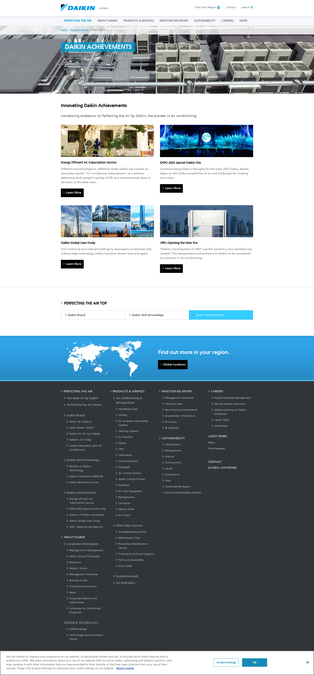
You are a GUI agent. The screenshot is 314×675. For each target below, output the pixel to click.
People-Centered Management (231, 397)
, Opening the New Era (84, 526)
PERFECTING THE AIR (78, 20)
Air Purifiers (124, 437)
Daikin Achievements (209, 315)
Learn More (73, 192)
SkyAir (121, 443)
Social (167, 468)
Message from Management (84, 550)
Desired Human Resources (228, 403)
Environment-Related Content (181, 492)
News (71, 592)
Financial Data (172, 403)
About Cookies (125, 668)
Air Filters (123, 515)
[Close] (307, 662)
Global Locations (174, 364)
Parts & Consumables (130, 559)
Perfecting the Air (79, 30)
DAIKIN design (76, 629)
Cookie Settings (226, 662)
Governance (170, 474)
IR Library (169, 421)
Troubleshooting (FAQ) (131, 531)
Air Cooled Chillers (128, 473)
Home (64, 30)
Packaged (123, 467)
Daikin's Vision (76, 568)
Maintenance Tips (128, 537)
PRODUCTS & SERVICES (138, 20)
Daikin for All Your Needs (83, 433)
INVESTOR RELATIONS (174, 20)
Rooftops (122, 485)
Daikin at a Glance (79, 421)
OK (255, 662)
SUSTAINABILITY (204, 20)
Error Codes (124, 565)
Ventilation (124, 455)
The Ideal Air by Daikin (81, 398)
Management (171, 450)
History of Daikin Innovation (85, 514)
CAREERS (227, 20)
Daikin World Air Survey (82, 482)
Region (205, 7)
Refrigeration (125, 497)
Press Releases (216, 448)
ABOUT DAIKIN (107, 20)
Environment (171, 462)
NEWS (243, 20)
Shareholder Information (178, 415)
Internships (219, 425)
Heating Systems (127, 431)
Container (123, 503)
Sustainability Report (176, 486)
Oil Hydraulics (124, 583)
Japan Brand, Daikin (80, 427)
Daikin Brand (76, 315)
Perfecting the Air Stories (83, 405)
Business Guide (76, 580)
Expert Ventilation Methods (84, 476)
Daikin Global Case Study (83, 520)
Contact (230, 7)
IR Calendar (170, 427)
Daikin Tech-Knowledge (148, 315)
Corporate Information (81, 544)
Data (166, 480)
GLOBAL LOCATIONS (222, 467)
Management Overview (82, 574)
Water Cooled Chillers (130, 479)
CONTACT (215, 462)
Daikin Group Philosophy (83, 556)
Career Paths (220, 419)
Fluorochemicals (125, 576)
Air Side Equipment (129, 491)
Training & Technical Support (135, 553)
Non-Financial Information (179, 409)
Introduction (171, 444)
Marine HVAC (125, 509)
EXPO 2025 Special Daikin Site (86, 508)
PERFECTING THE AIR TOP (85, 303)
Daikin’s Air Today (79, 439)
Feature (168, 456)
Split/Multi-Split (127, 409)
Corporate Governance (81, 586)
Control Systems (127, 461)
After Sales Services (128, 525)
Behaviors (73, 562)
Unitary (121, 415)
